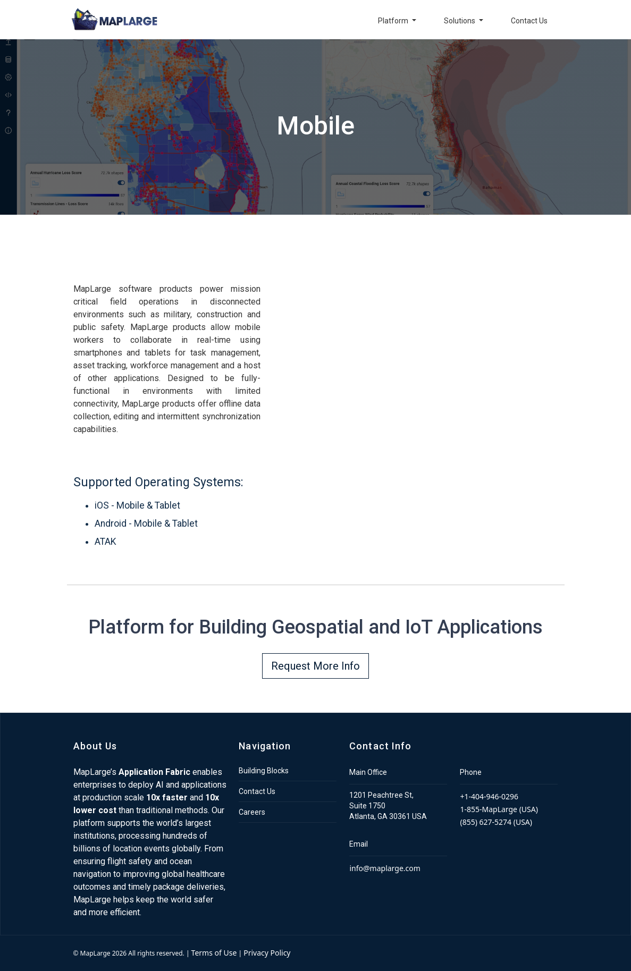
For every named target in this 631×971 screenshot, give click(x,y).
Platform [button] (394, 20)
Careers (252, 812)
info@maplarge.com (384, 868)
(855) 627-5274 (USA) (496, 822)
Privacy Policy (266, 953)
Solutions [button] (460, 20)
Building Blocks (264, 770)
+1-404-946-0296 (489, 796)
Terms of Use (214, 953)
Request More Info (315, 666)
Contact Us (529, 20)
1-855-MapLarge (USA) (498, 809)
